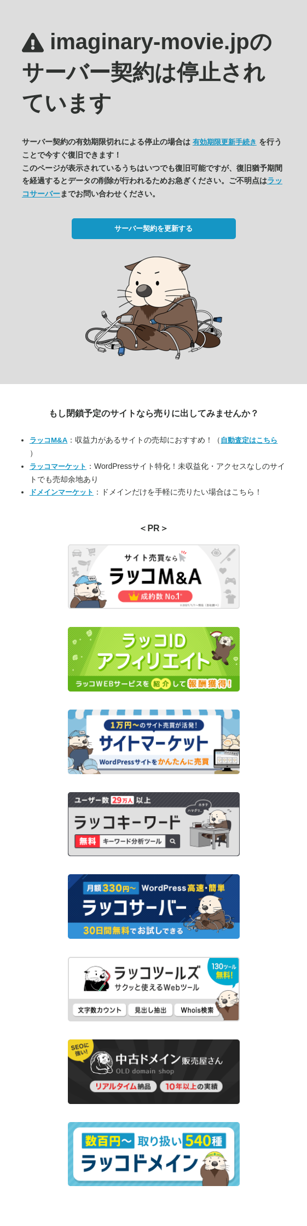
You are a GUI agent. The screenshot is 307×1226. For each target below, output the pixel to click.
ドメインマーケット (62, 492)
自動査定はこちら (249, 440)
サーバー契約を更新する (153, 228)
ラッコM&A (48, 440)
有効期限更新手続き (225, 142)
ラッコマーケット (58, 466)
